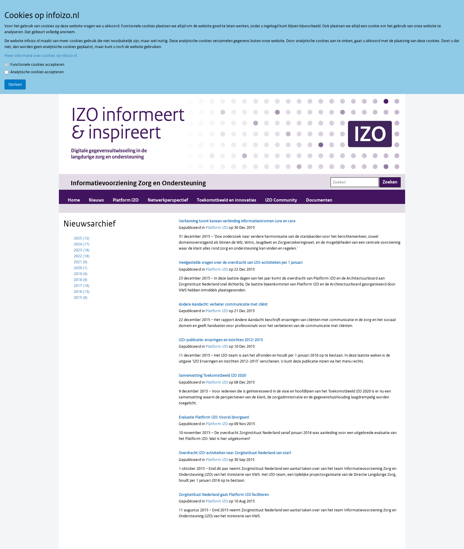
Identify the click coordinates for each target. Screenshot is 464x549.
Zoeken (390, 182)
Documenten (319, 200)
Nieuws (96, 200)
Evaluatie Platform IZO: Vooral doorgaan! (214, 417)
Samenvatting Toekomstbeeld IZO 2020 (212, 375)
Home (74, 200)
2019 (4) (80, 273)
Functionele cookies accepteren (34, 64)
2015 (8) (80, 297)
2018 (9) (80, 279)
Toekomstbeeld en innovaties (226, 200)
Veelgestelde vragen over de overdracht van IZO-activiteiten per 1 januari (240, 262)
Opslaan (15, 84)
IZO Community (281, 200)
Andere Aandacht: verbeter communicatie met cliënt (223, 304)
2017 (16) (81, 285)
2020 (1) (80, 267)
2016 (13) (81, 291)
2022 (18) (81, 255)
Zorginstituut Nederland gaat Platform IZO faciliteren (224, 494)
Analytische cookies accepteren (34, 71)
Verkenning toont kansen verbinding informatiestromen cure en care (237, 221)
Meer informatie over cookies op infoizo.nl (40, 55)
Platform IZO (126, 200)
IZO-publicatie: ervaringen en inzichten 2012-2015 (221, 339)
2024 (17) (81, 244)
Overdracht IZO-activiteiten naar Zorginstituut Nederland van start (235, 452)
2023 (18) (81, 250)
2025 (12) (81, 238)
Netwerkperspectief (168, 200)
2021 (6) (80, 261)
